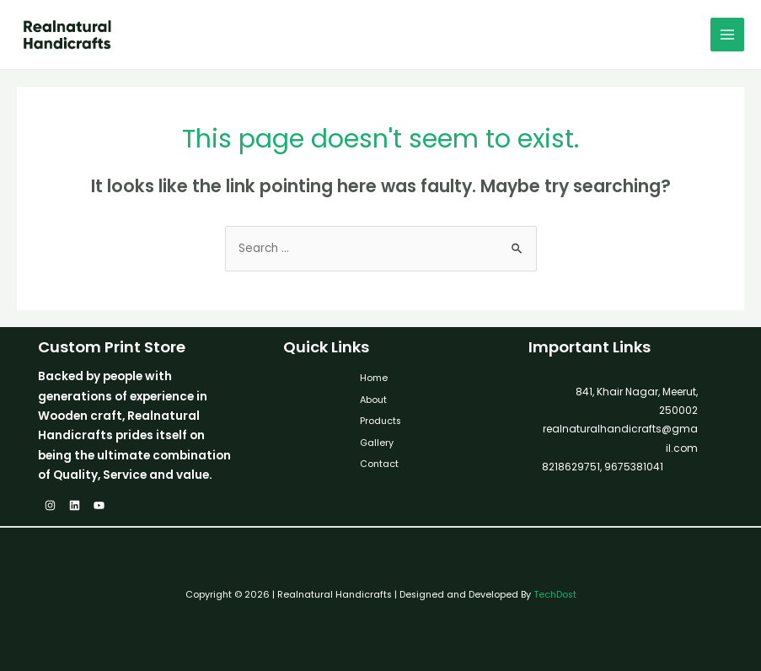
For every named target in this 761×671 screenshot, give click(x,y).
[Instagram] (50, 505)
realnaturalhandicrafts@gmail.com (620, 437)
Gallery (377, 443)
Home (374, 378)
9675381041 (632, 466)
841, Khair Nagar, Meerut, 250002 (637, 400)
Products (380, 421)
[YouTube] (99, 505)
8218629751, (572, 466)
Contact (379, 464)
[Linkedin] (74, 505)
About (373, 400)
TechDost (554, 594)
